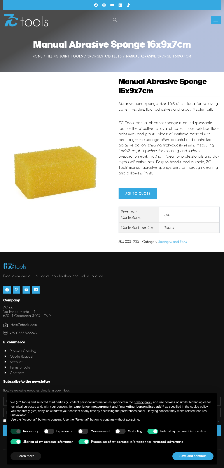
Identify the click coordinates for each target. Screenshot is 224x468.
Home (37, 56)
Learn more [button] (26, 456)
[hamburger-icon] (216, 20)
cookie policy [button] (199, 406)
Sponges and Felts (104, 56)
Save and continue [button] (192, 456)
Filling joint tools (65, 56)
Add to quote (137, 194)
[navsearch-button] (114, 20)
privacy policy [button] (143, 402)
